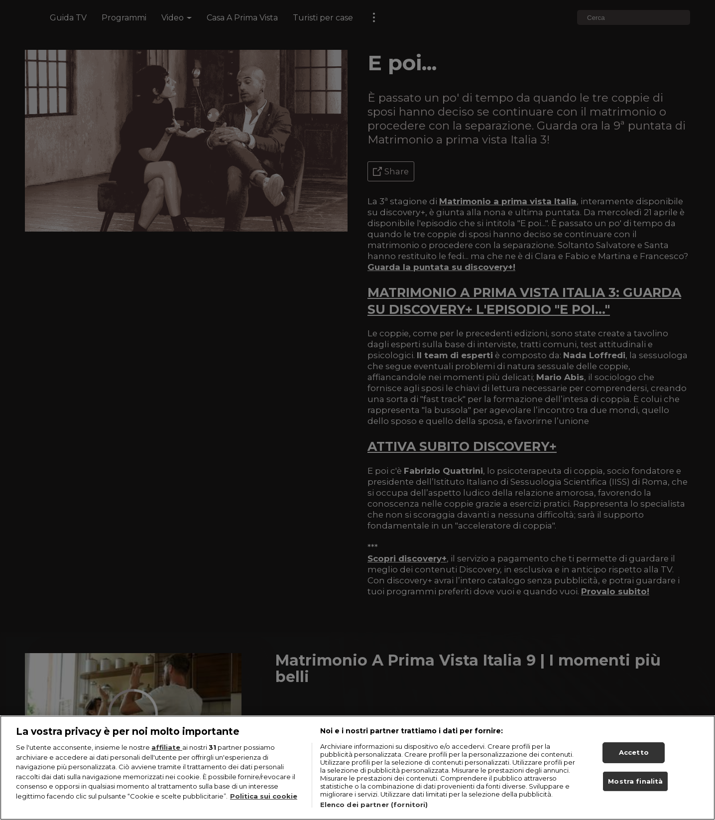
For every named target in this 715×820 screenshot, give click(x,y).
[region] (357, 767)
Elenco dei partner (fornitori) (374, 805)
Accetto (634, 752)
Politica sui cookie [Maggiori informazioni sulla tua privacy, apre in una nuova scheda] (263, 796)
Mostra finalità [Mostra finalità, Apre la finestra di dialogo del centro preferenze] (635, 781)
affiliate (166, 747)
